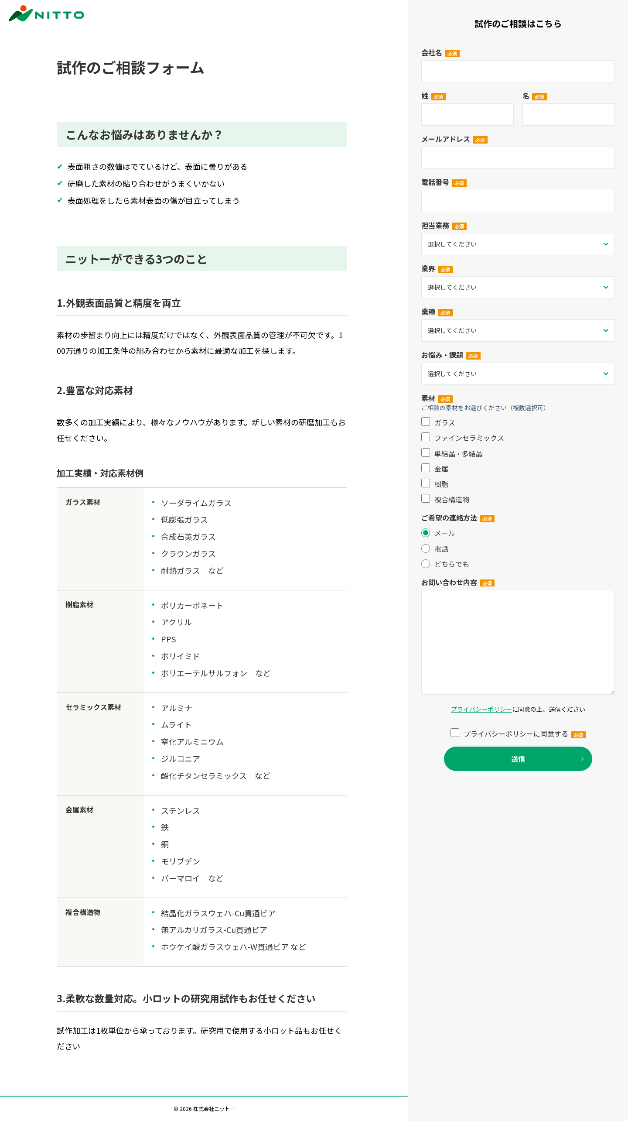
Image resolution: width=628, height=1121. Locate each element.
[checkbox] (518, 460)
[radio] (518, 533)
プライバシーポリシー (481, 709)
